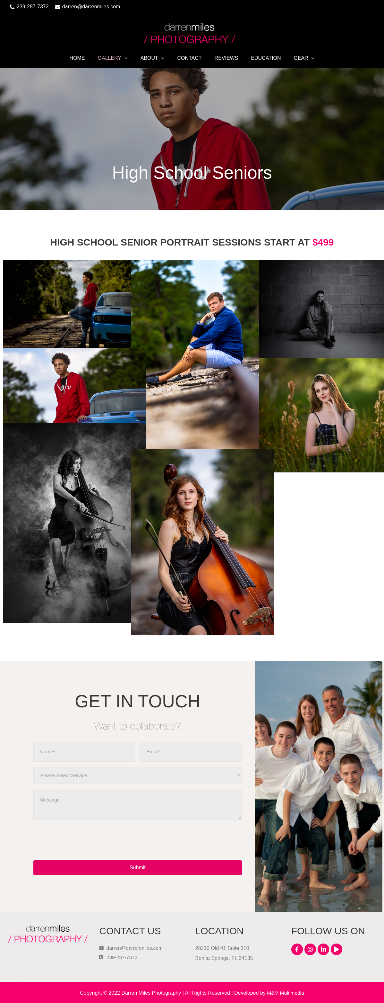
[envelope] (87, 7)
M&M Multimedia (285, 992)
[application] (129, 58)
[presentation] (82, 839)
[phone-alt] (29, 7)
